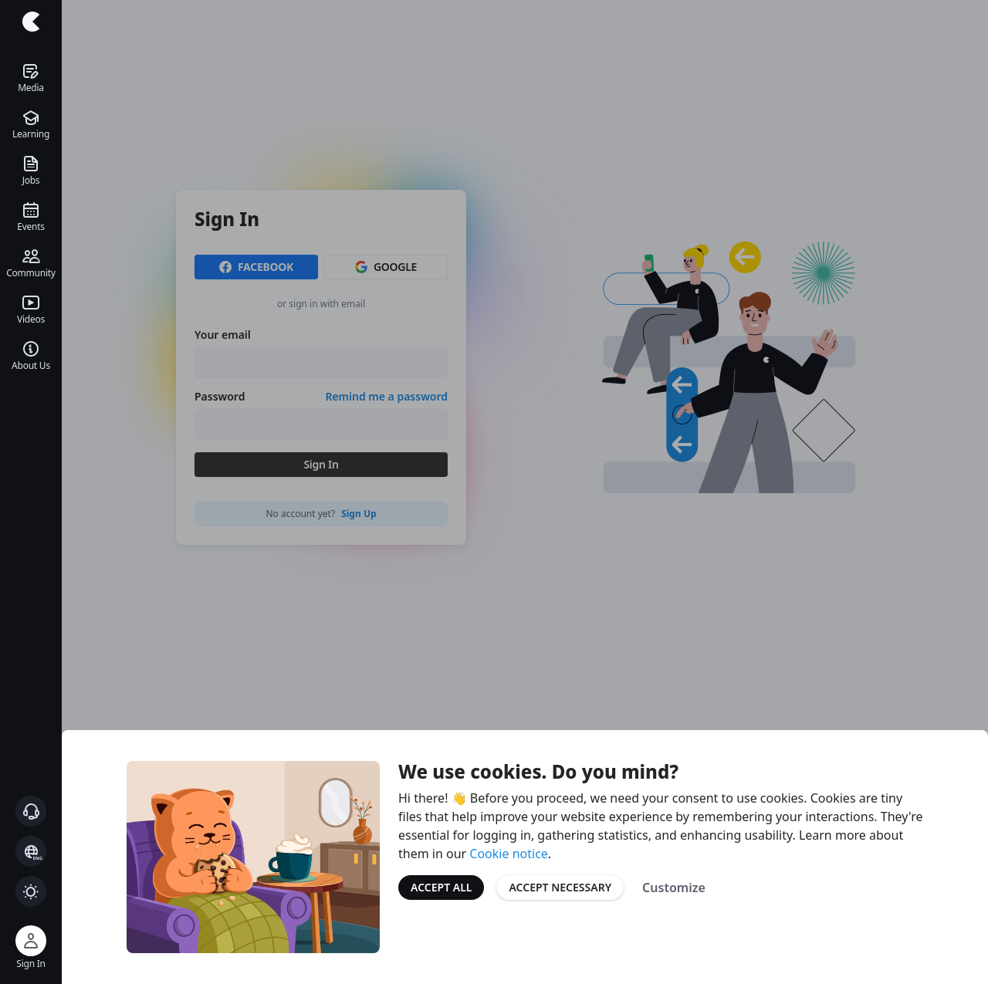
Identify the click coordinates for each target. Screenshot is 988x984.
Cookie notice (508, 853)
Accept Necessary (560, 887)
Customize (673, 887)
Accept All (441, 887)
